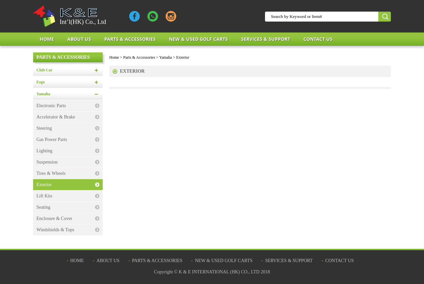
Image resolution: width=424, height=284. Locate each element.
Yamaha (43, 94)
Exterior (44, 184)
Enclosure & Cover (54, 218)
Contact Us (318, 39)
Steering (44, 128)
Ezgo (40, 82)
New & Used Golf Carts (198, 39)
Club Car (44, 70)
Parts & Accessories (130, 39)
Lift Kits (44, 195)
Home (47, 39)
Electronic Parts (51, 105)
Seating (43, 207)
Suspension (47, 162)
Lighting (44, 150)
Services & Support (265, 39)
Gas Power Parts (51, 139)
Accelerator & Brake (55, 116)
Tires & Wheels (51, 173)
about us (79, 39)
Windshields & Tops (55, 229)
